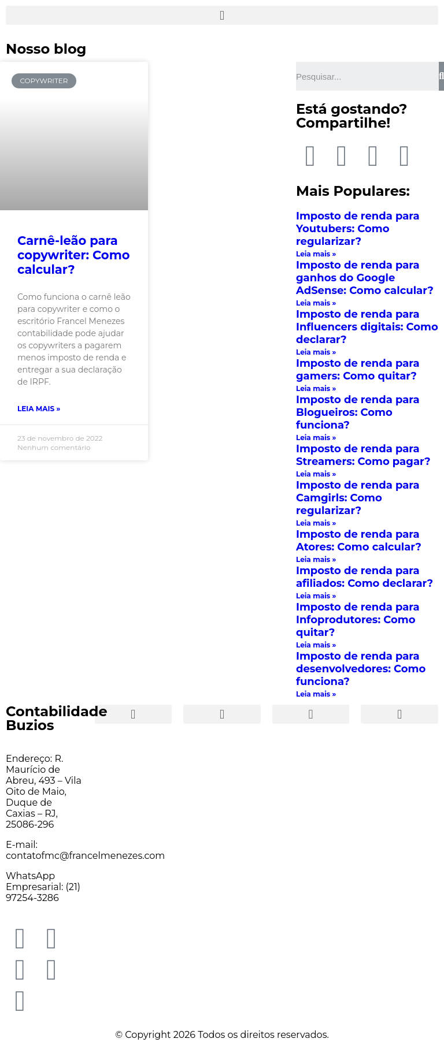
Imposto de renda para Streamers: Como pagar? (363, 455)
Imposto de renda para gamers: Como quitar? (358, 369)
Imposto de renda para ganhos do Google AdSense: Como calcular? (365, 278)
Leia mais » (38, 408)
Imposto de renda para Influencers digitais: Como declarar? (367, 327)
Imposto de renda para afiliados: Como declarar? (364, 577)
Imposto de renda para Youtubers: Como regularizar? (358, 229)
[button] (222, 15)
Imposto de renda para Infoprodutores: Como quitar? (358, 620)
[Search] (441, 76)
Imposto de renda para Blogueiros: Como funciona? (358, 412)
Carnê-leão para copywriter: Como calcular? (73, 255)
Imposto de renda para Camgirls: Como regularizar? (358, 498)
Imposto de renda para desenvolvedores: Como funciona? (361, 669)
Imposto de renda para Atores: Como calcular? (358, 540)
